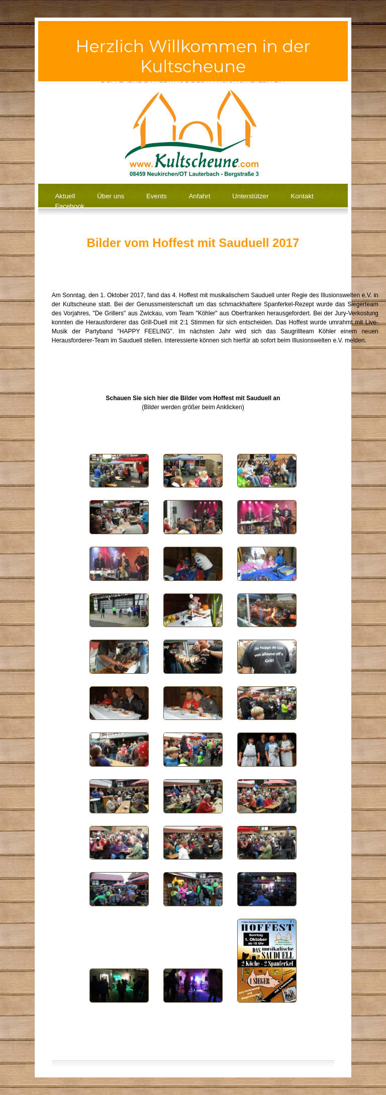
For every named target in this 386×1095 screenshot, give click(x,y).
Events (156, 196)
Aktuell (65, 196)
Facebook (69, 206)
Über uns (110, 196)
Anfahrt (199, 196)
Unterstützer (250, 196)
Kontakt (302, 196)
